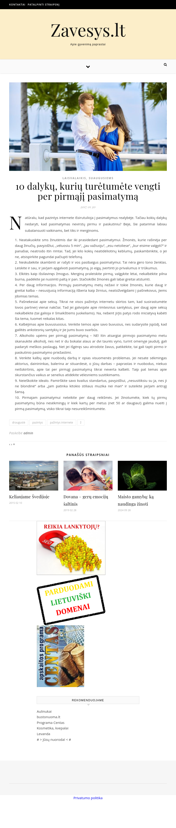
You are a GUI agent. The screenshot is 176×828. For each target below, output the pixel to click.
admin (28, 433)
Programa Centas (50, 722)
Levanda (43, 733)
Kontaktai (17, 4)
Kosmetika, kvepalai (52, 728)
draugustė (18, 422)
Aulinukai (44, 711)
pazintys (37, 422)
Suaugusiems (101, 178)
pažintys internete (61, 422)
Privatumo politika (87, 798)
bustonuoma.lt (48, 717)
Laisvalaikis (74, 178)
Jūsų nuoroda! (54, 739)
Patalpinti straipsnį (44, 4)
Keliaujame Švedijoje (29, 496)
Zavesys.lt (88, 29)
